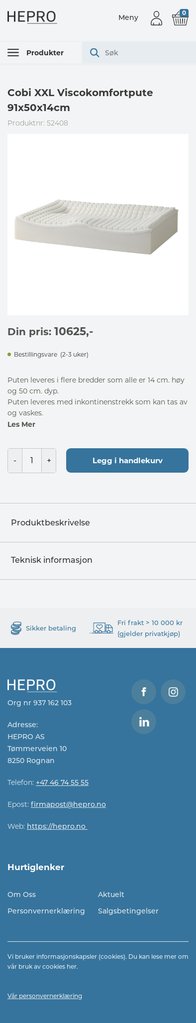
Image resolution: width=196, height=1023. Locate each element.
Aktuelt (111, 894)
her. (72, 966)
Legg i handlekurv (128, 460)
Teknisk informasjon (52, 560)
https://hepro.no (57, 826)
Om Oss (21, 894)
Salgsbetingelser (128, 910)
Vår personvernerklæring (44, 996)
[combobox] (139, 52)
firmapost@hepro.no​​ (68, 804)
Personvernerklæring (46, 910)
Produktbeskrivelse (50, 522)
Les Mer (21, 424)
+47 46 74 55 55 (62, 782)
